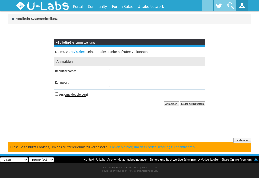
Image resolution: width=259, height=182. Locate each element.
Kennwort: (62, 82)
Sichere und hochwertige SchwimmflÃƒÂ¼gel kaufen (185, 159)
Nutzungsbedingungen (133, 159)
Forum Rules (122, 6)
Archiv (111, 159)
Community (97, 6)
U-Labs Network (151, 6)
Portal (78, 6)
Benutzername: (65, 71)
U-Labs (100, 159)
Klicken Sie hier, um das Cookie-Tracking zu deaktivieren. (152, 147)
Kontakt (89, 159)
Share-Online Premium (236, 159)
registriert (77, 51)
